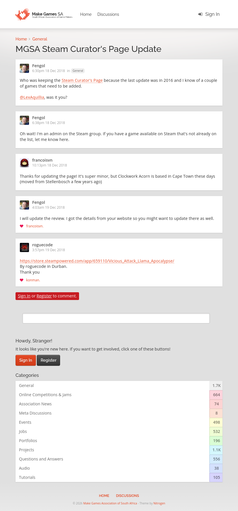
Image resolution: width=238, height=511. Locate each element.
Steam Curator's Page (82, 80)
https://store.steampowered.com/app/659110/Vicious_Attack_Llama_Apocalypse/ (97, 261)
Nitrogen (159, 503)
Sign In (212, 14)
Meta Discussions (35, 413)
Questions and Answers (41, 459)
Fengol (38, 66)
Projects (26, 449)
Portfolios (28, 440)
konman (32, 280)
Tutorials (27, 477)
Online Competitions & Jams (45, 394)
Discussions (108, 14)
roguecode (42, 245)
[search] (116, 318)
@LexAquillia (32, 97)
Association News (35, 404)
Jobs (23, 431)
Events (25, 422)
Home (86, 14)
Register (44, 296)
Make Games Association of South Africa (110, 503)
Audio (24, 468)
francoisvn (42, 160)
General (78, 71)
